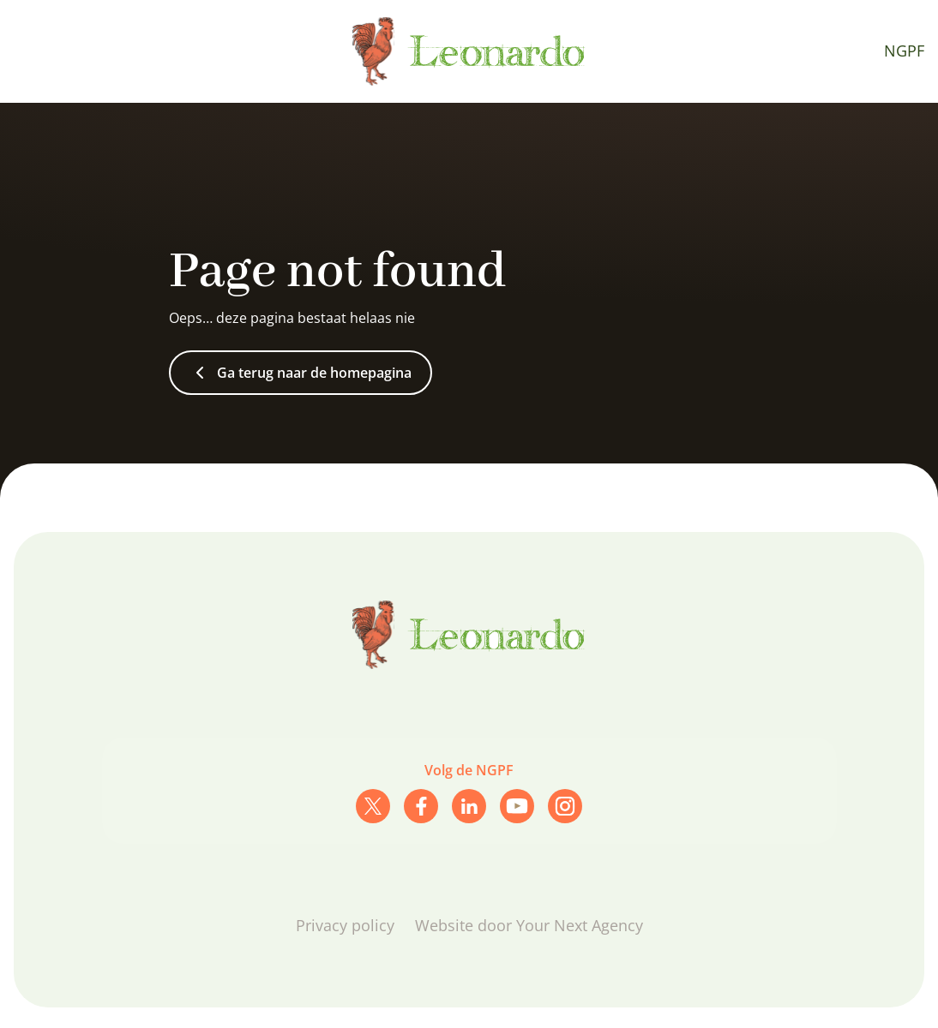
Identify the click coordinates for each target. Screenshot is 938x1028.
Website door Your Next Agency (529, 925)
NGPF (904, 50)
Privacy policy (345, 925)
